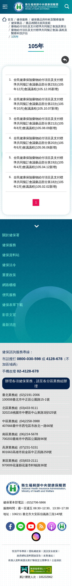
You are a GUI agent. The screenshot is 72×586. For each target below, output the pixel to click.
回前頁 (65, 57)
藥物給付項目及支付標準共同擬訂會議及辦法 (38, 26)
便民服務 (9, 295)
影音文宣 (9, 315)
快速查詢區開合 (67, 6)
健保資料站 (10, 255)
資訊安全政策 (50, 551)
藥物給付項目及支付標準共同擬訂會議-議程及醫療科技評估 (39, 32)
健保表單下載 (12, 305)
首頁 (10, 19)
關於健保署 (10, 235)
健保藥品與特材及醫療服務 (47, 19)
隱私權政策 (35, 551)
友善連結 (48, 555)
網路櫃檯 (9, 285)
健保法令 (9, 265)
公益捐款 (56, 560)
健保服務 (22, 19)
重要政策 (9, 275)
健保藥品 (16, 22)
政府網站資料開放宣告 (29, 555)
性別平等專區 (19, 551)
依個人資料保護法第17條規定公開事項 (28, 560)
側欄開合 (5, 6)
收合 (36, 226)
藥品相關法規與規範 (38, 22)
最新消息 (9, 325)
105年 (15, 36)
